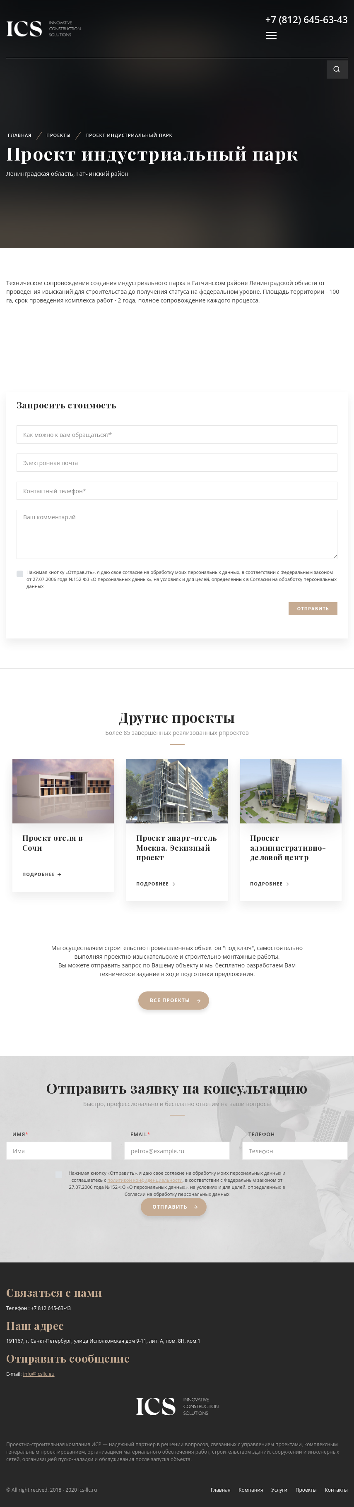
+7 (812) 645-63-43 (306, 19)
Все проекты (177, 1000)
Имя (20, 1134)
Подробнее (42, 874)
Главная (19, 135)
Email (140, 1134)
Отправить (313, 608)
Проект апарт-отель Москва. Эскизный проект (176, 847)
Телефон (261, 1134)
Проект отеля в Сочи (52, 842)
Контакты (336, 1489)
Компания (250, 1489)
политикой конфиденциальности (144, 1180)
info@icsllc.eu (39, 1373)
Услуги (279, 1489)
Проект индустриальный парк (128, 135)
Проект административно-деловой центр (288, 847)
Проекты (58, 135)
